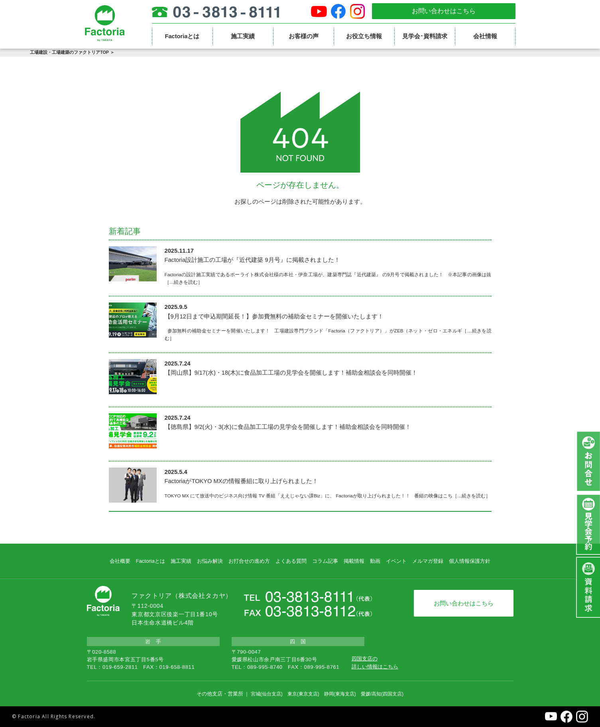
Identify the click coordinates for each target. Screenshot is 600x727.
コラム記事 (325, 561)
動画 (375, 561)
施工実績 (243, 36)
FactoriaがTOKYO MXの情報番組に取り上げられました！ (241, 481)
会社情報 (485, 36)
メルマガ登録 (427, 561)
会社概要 (120, 561)
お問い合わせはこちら (444, 11)
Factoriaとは (182, 36)
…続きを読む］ (186, 282)
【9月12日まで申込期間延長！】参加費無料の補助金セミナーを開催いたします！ (274, 316)
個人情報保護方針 (469, 561)
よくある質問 (291, 561)
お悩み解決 (210, 561)
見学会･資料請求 (424, 36)
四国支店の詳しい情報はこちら (375, 663)
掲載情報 (354, 561)
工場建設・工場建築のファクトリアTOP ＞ (72, 52)
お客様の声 (304, 36)
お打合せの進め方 (249, 561)
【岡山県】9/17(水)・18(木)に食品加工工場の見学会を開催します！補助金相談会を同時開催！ (291, 372)
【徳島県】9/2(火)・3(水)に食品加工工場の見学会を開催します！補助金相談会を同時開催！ (288, 427)
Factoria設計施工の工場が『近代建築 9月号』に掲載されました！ (252, 260)
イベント (396, 561)
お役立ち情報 (364, 36)
